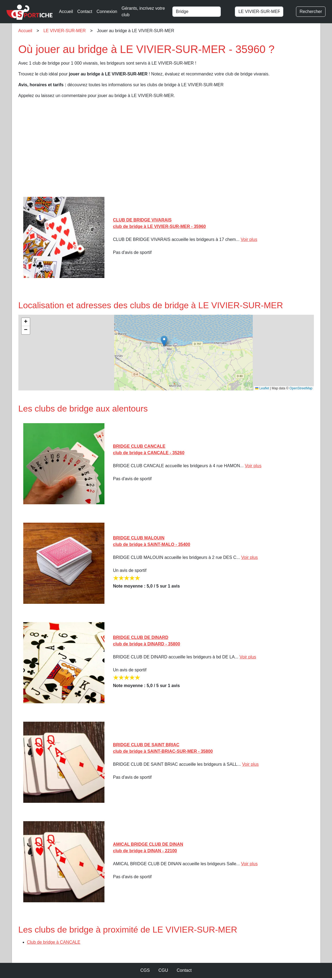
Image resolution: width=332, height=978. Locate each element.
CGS (145, 970)
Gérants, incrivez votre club (143, 11)
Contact (84, 11)
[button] (164, 341)
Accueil (66, 11)
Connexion (107, 11)
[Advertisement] (166, 150)
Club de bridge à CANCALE (53, 942)
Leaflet (262, 388)
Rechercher (311, 11)
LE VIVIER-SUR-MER (64, 30)
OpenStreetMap (301, 388)
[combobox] (201, 11)
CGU (163, 970)
